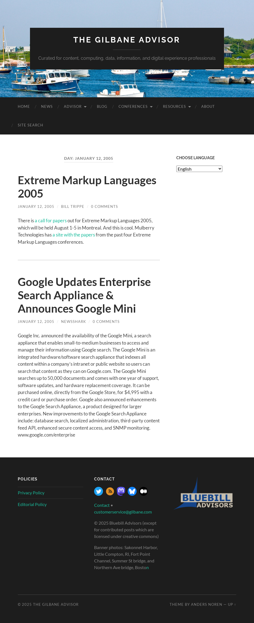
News (47, 106)
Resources (174, 106)
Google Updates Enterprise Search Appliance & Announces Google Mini (84, 295)
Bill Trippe (72, 206)
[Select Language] (199, 169)
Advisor (73, 106)
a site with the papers (73, 235)
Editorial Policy (32, 504)
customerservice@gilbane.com (123, 511)
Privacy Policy (31, 492)
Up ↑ (232, 604)
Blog (102, 106)
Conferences (133, 106)
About (208, 106)
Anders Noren (206, 604)
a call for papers (51, 220)
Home (24, 106)
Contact (102, 505)
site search (30, 125)
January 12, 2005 (36, 206)
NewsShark (73, 321)
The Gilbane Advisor (126, 39)
